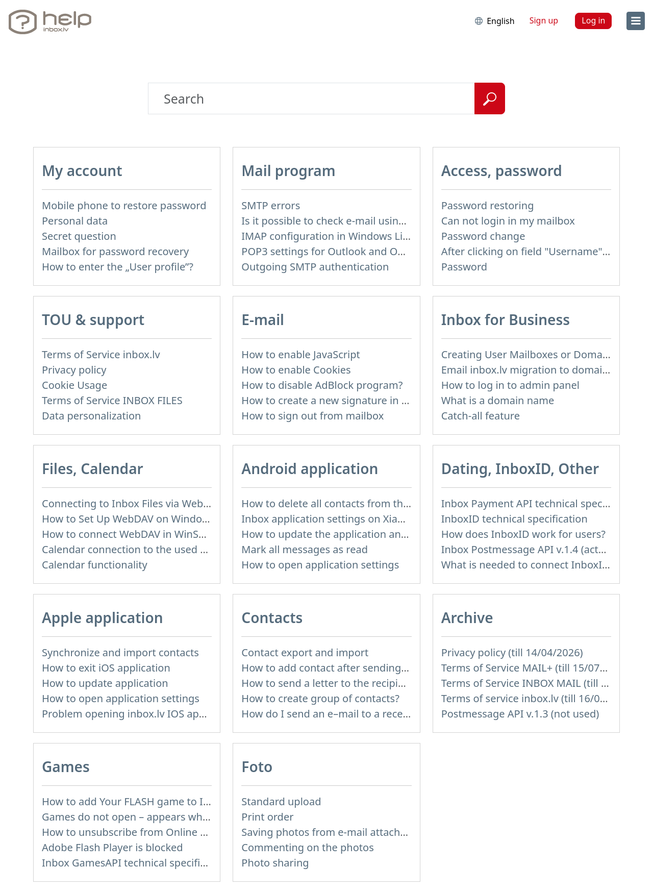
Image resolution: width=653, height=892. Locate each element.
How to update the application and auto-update (355, 534)
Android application (309, 468)
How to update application (105, 683)
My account (82, 170)
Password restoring (487, 205)
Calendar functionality (94, 565)
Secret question (79, 236)
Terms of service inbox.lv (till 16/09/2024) (538, 698)
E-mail (262, 319)
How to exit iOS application (106, 668)
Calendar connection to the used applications (150, 549)
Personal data (75, 221)
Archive (467, 617)
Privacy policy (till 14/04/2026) (512, 652)
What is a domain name (498, 400)
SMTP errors (270, 205)
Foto (256, 766)
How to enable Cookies (295, 370)
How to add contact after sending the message (353, 668)
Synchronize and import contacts (120, 652)
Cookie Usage (74, 385)
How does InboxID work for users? (523, 534)
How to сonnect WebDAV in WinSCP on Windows (157, 534)
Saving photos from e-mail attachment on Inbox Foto (367, 832)
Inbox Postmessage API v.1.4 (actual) (528, 549)
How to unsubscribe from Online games (137, 832)
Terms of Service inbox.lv (101, 354)
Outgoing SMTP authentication (315, 267)
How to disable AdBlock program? (322, 385)
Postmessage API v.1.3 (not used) (520, 714)
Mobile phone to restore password (124, 205)
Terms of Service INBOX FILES (112, 400)
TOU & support (93, 319)
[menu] (635, 21)
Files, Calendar (92, 468)
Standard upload (281, 801)
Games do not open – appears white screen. (147, 817)
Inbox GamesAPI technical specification (136, 863)
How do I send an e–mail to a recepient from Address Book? (383, 714)
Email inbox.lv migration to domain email (539, 370)
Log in (593, 20)
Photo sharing (275, 863)
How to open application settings (320, 565)
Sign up (544, 20)
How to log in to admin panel (510, 385)
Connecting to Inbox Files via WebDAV (132, 503)
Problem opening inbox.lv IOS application (141, 714)
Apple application (102, 617)
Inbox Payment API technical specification (541, 503)
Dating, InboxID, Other (520, 468)
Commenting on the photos (307, 847)
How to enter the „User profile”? (117, 267)
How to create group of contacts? (320, 698)
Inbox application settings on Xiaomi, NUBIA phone (363, 519)
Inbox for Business (505, 319)
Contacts (272, 617)
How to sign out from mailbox (312, 416)
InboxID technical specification (514, 519)
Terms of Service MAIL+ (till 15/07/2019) (535, 668)
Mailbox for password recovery (115, 251)
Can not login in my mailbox (508, 221)
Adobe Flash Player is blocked (112, 847)
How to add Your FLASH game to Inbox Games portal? (170, 801)
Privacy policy (74, 370)
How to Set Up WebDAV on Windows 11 (135, 519)
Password (464, 267)
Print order (267, 817)
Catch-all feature (480, 416)
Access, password (501, 170)
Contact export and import (304, 652)
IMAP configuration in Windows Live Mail (338, 236)
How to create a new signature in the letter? (345, 400)
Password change (483, 236)
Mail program (288, 170)
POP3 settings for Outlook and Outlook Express (354, 251)
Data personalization (91, 416)
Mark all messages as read (304, 549)
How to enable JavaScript (300, 354)
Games (66, 766)
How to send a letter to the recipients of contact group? (373, 683)
